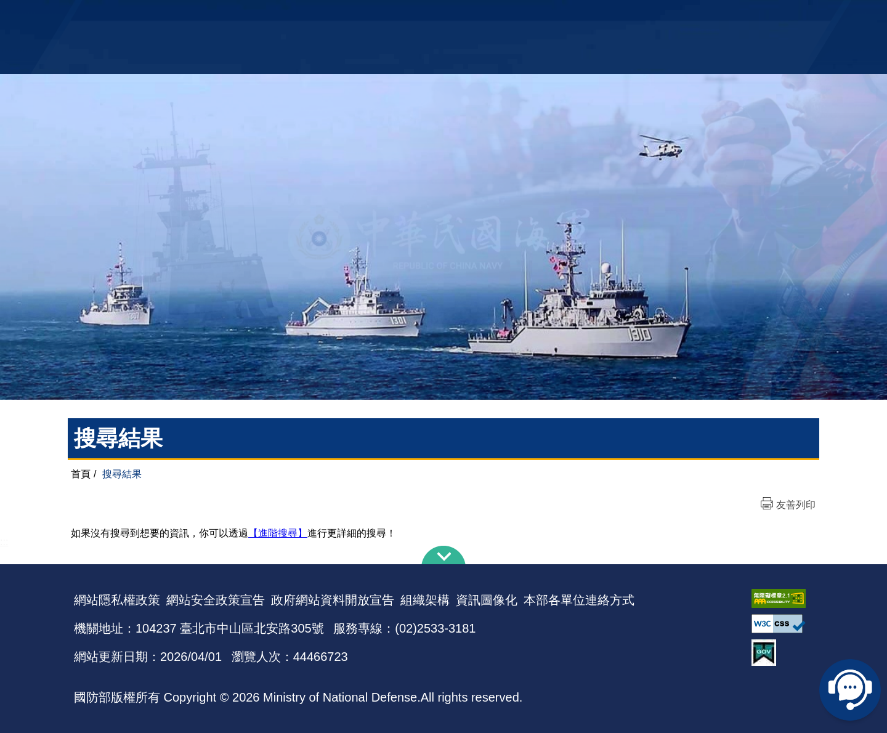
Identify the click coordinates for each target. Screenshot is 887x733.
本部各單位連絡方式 (579, 600)
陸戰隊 (743, 15)
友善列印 (796, 505)
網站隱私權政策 (117, 600)
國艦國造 (705, 15)
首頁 (81, 474)
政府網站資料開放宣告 (332, 600)
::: (4, 542)
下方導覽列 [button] (443, 555)
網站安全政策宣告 (215, 600)
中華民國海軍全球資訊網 (262, 16)
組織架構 (425, 600)
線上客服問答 (850, 690)
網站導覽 (439, 15)
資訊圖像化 (486, 600)
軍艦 (672, 15)
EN (469, 15)
